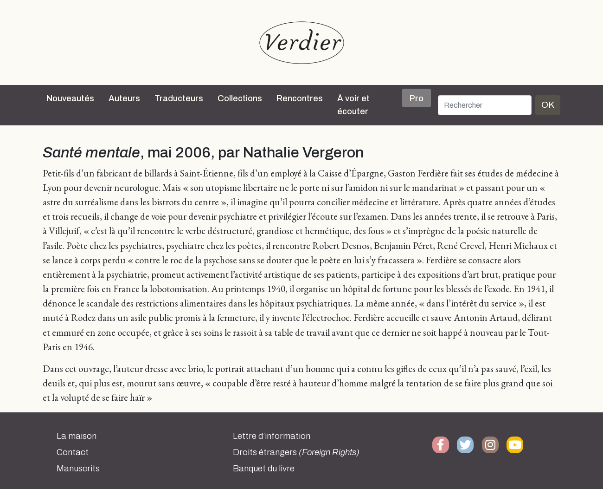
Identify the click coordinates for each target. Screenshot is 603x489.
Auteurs (124, 98)
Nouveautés (70, 98)
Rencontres (299, 98)
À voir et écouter (353, 105)
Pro (416, 98)
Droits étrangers (296, 452)
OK (547, 105)
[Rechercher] (485, 105)
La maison (76, 436)
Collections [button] (240, 98)
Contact (73, 452)
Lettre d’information (271, 436)
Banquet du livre (264, 468)
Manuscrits (78, 468)
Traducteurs (178, 98)
